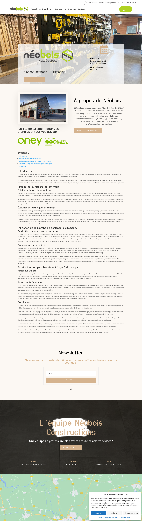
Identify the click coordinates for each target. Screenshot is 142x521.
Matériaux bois (45, 9)
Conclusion (22, 166)
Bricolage (72, 9)
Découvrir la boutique (88, 131)
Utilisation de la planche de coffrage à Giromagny (35, 161)
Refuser (114, 513)
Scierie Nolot (123, 9)
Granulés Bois (60, 9)
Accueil (34, 9)
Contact (81, 9)
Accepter (98, 513)
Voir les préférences (131, 513)
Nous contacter (34, 79)
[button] (138, 494)
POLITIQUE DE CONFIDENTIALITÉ (121, 517)
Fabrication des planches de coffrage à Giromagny (35, 164)
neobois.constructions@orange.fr (108, 464)
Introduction (23, 156)
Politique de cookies (105, 517)
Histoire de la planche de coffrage (30, 158)
